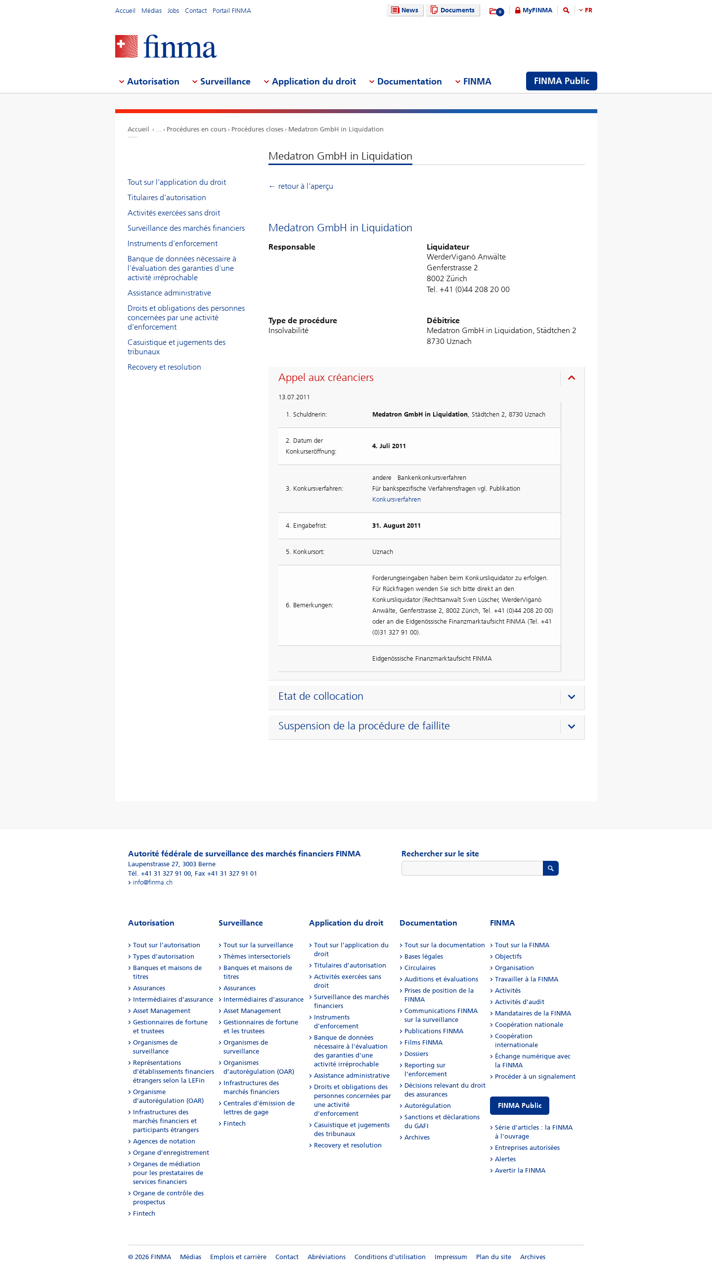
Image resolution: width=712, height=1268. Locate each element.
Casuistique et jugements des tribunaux (176, 347)
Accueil (125, 10)
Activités (508, 990)
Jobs (173, 10)
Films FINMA (423, 1042)
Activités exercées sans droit (174, 212)
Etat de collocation (320, 696)
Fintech (144, 1213)
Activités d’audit (519, 1002)
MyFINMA (537, 10)
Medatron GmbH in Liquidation (336, 129)
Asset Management (161, 1010)
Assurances (149, 988)
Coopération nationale (529, 1024)
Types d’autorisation (163, 956)
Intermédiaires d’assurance (173, 999)
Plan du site (493, 1257)
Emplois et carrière (238, 1257)
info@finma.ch (153, 882)
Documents (451, 10)
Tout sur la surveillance (258, 945)
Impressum (451, 1257)
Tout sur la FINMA (522, 945)
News (403, 10)
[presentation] (428, 379)
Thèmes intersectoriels (256, 956)
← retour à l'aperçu (300, 186)
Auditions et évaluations (441, 979)
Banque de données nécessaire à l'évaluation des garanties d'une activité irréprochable (182, 268)
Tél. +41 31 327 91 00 (159, 873)
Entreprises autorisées (527, 1147)
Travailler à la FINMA (526, 979)
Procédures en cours (196, 129)
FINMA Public (519, 1105)
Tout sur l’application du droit (177, 182)
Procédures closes (257, 129)
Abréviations (327, 1257)
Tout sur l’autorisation (166, 945)
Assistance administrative (169, 292)
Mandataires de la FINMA (533, 1013)
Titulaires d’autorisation (167, 197)
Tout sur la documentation (444, 945)
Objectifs (508, 956)
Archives (417, 1137)
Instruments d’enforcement (173, 243)
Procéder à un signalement (535, 1076)
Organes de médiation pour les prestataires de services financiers (168, 1172)
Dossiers (416, 1053)
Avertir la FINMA (520, 1170)
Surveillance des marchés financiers (186, 228)
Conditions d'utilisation (390, 1257)
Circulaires (420, 968)
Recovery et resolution (164, 367)
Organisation (514, 968)
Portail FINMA (232, 10)
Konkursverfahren (396, 499)
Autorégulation (427, 1105)
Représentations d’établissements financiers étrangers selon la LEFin (173, 1071)
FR (588, 10)
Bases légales (423, 956)
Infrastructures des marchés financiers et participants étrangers (166, 1121)
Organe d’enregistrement (171, 1152)
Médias (151, 10)
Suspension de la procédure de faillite (364, 725)
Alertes (505, 1159)
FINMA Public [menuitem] (561, 81)
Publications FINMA (433, 1031)
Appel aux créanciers (326, 377)
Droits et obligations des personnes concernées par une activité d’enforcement (186, 317)
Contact (196, 10)
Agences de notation (164, 1141)
